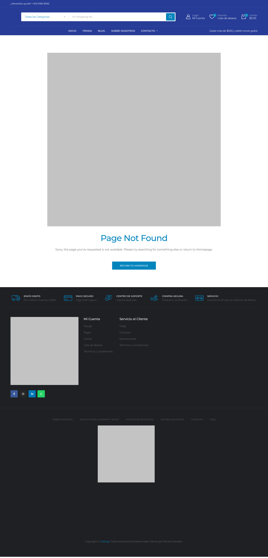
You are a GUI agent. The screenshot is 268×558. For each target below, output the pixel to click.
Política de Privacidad (140, 421)
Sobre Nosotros (123, 30)
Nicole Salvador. (173, 542)
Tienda (87, 30)
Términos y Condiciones (98, 352)
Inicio (72, 30)
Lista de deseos (93, 345)
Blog (101, 30)
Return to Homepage (134, 266)
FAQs (122, 327)
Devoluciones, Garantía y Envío (99, 421)
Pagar (87, 333)
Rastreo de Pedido (172, 421)
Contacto (148, 30)
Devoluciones (127, 339)
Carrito (88, 339)
